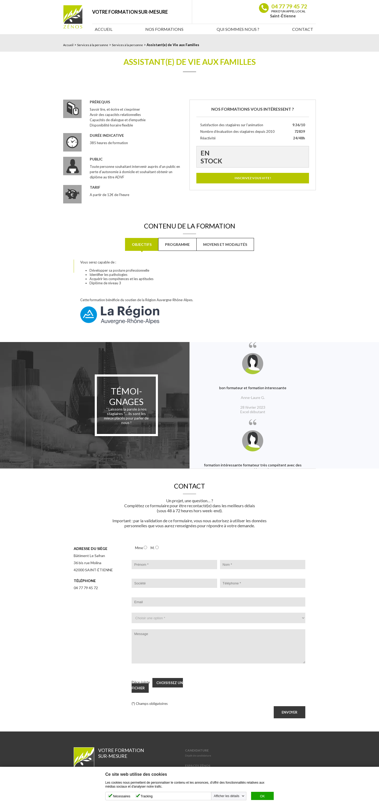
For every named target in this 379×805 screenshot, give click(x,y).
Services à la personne (92, 45)
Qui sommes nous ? (238, 29)
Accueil (103, 29)
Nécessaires (121, 796)
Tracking (147, 796)
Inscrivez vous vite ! (253, 178)
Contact (302, 29)
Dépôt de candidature (198, 755)
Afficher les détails (226, 796)
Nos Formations (164, 29)
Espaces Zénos (197, 766)
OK (262, 796)
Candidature (197, 750)
